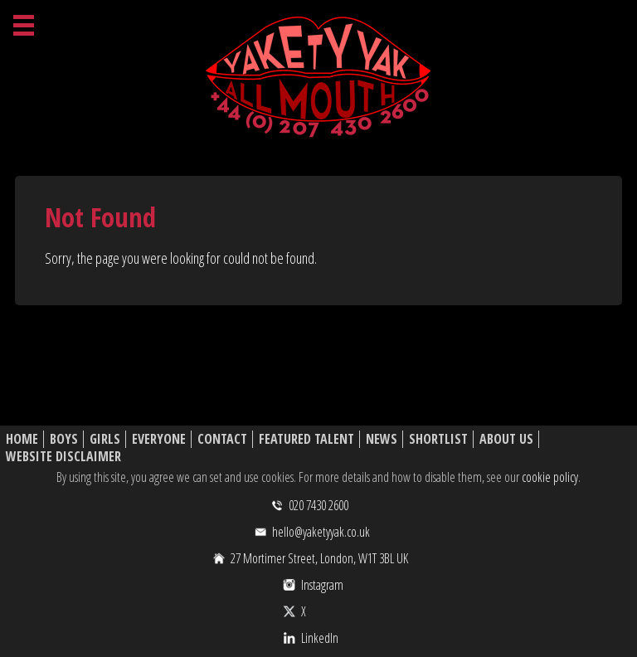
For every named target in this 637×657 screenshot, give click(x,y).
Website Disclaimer (63, 456)
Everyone (159, 439)
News (381, 439)
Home (22, 439)
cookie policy (550, 477)
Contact (222, 439)
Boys (64, 439)
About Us (506, 439)
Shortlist (438, 439)
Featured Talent (306, 439)
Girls (105, 439)
